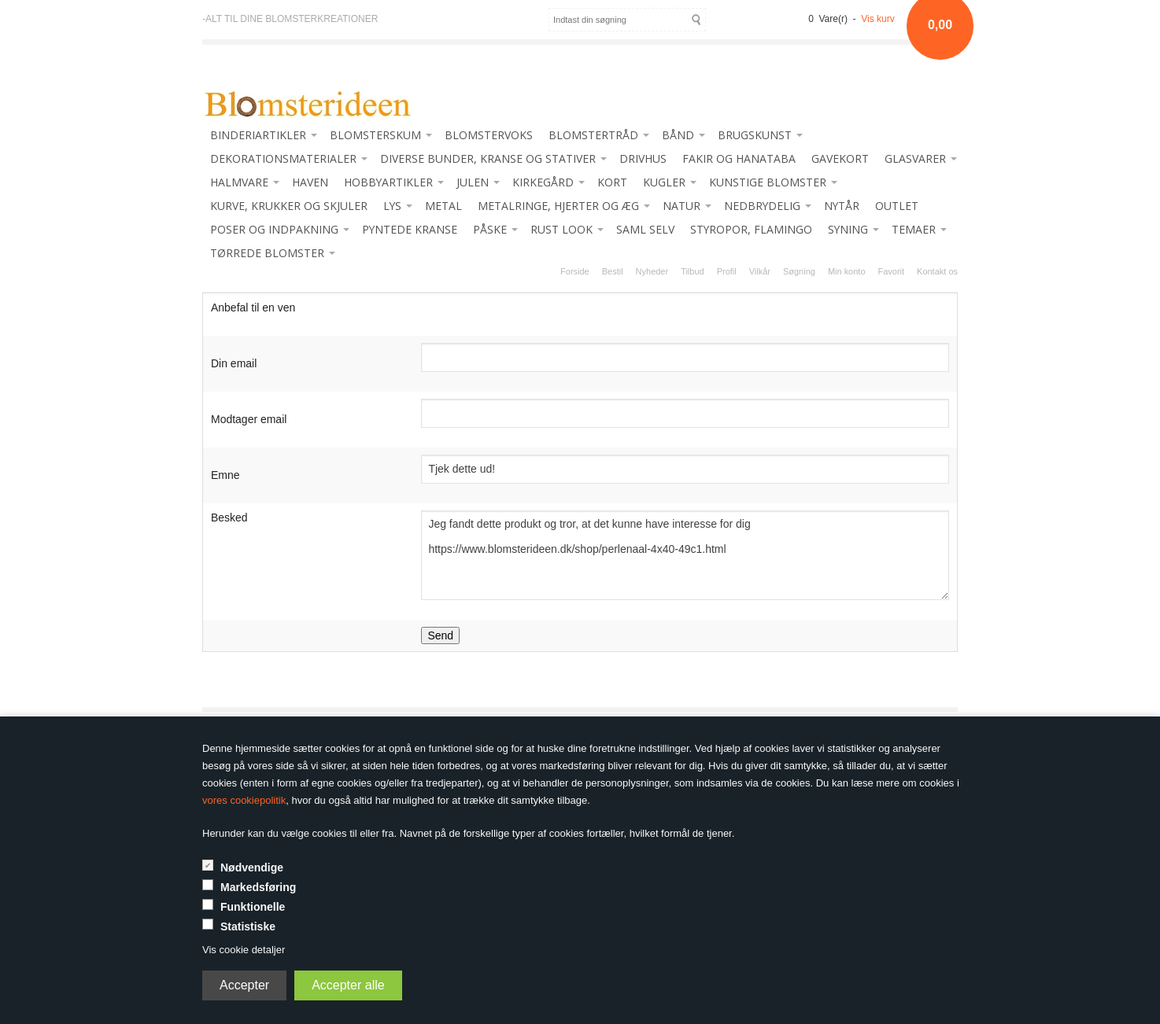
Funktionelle (252, 907)
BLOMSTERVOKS (489, 134)
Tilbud (692, 271)
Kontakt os (937, 271)
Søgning (799, 271)
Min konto (847, 271)
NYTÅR (841, 205)
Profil (727, 271)
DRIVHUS (643, 158)
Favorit (891, 271)
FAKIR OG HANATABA (739, 158)
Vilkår (759, 271)
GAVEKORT (840, 158)
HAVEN (310, 182)
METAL (443, 205)
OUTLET (896, 205)
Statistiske (247, 926)
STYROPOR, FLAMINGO (751, 229)
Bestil (612, 271)
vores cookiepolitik (244, 800)
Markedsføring (258, 887)
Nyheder (652, 271)
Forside (574, 271)
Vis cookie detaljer (243, 950)
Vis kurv (877, 18)
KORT (612, 182)
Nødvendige (251, 867)
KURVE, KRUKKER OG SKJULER (289, 205)
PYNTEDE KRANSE (409, 229)
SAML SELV (645, 229)
